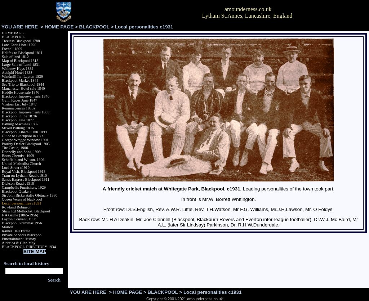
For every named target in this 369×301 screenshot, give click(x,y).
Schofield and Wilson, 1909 (23, 160)
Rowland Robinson (16, 207)
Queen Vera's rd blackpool (22, 199)
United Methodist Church (21, 164)
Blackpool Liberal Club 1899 (24, 132)
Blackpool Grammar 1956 (22, 223)
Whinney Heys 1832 (18, 69)
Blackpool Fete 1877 (18, 120)
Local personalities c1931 (21, 203)
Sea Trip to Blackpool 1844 (23, 84)
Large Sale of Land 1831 (21, 65)
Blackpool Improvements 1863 (25, 112)
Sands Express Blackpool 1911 (25, 179)
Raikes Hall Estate (16, 231)
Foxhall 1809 (12, 49)
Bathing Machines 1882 (20, 124)
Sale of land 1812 (15, 57)
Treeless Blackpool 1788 (21, 41)
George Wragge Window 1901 (25, 140)
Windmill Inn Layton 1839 (22, 76)
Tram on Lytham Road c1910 (24, 176)
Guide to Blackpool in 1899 (23, 136)
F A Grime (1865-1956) (20, 215)
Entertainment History (19, 239)
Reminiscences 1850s (18, 108)
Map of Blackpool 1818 (20, 61)
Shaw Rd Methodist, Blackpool (26, 211)
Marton (7, 227)
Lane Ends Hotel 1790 (19, 45)
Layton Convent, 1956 (19, 219)
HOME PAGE (59, 27)
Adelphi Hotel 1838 (17, 73)
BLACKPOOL (94, 27)
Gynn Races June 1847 (19, 100)
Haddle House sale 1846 (20, 92)
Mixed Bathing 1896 (18, 128)
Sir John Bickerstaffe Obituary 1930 (29, 195)
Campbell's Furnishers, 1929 (24, 187)
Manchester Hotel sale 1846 (23, 88)
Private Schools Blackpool (22, 235)
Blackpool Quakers (16, 191)
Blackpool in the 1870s (19, 116)
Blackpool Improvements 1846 (25, 96)
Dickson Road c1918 (18, 183)
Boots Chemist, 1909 (18, 156)
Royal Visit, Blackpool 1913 (23, 172)
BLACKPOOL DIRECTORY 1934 (29, 247)
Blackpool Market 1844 (20, 80)
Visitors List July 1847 (19, 104)
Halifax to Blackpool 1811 (22, 53)
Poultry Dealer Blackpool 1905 (26, 144)
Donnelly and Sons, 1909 (21, 152)
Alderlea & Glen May (18, 243)
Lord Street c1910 (16, 168)
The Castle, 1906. (15, 148)
